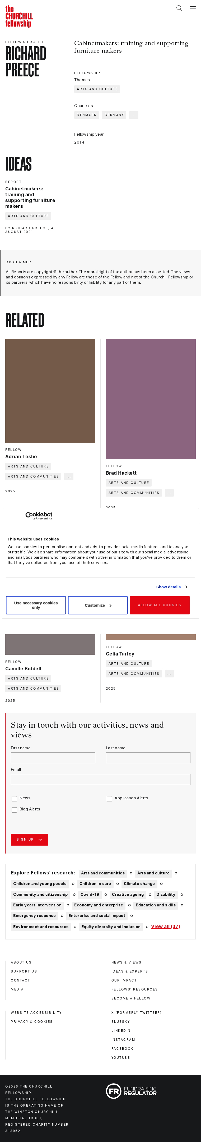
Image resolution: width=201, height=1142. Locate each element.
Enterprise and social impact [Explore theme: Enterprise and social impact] (96, 916)
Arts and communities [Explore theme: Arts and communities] (103, 873)
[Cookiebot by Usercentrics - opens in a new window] (29, 516)
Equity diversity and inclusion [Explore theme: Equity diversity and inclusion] (111, 927)
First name (21, 748)
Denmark (87, 115)
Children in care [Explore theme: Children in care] (95, 884)
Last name (116, 748)
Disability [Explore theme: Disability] (165, 895)
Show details (168, 587)
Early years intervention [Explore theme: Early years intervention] (37, 905)
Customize (98, 605)
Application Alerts (131, 798)
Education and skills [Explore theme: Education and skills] (156, 905)
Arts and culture (97, 89)
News (25, 798)
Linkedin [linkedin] (121, 1030)
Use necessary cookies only (36, 605)
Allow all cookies (159, 605)
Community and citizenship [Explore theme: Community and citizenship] (40, 895)
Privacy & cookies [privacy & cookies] (32, 1021)
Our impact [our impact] (124, 980)
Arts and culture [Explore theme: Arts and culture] (153, 873)
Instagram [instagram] (123, 1039)
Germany (114, 115)
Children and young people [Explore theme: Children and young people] (40, 884)
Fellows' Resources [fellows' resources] (134, 989)
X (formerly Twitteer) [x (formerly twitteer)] (136, 1012)
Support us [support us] (24, 971)
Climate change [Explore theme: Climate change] (139, 884)
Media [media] (17, 989)
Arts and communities (33, 476)
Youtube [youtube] (120, 1057)
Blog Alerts (30, 809)
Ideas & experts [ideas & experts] (129, 971)
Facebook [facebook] (122, 1048)
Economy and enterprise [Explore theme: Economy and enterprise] (98, 905)
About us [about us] (21, 962)
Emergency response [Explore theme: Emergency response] (34, 916)
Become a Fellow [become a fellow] (131, 998)
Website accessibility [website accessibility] (36, 1012)
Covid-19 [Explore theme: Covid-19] (90, 895)
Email (16, 770)
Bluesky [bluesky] (120, 1021)
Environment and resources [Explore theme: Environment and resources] (41, 927)
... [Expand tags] (134, 115)
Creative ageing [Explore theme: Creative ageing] (128, 895)
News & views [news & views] (126, 962)
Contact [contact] (20, 980)
